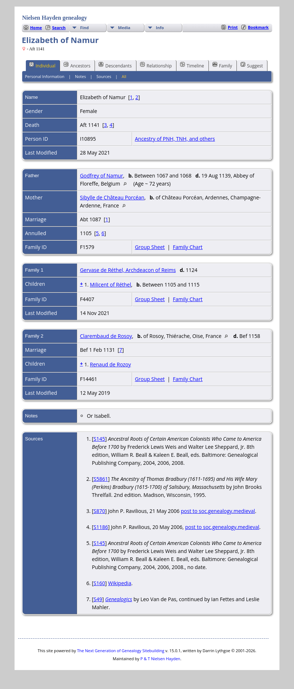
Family (222, 65)
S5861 (101, 478)
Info (160, 27)
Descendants (115, 65)
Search (58, 27)
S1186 (101, 526)
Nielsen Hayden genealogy (54, 18)
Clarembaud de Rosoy (106, 335)
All (124, 76)
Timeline (192, 65)
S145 (99, 438)
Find (84, 27)
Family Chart (188, 247)
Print (233, 27)
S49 (98, 599)
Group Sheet (150, 247)
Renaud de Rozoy (110, 364)
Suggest (252, 65)
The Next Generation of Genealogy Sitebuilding (120, 650)
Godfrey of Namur (101, 175)
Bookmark (258, 27)
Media (124, 27)
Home (36, 27)
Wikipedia (119, 583)
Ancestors (77, 65)
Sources (103, 76)
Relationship (156, 65)
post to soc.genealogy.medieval (218, 510)
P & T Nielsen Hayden (160, 658)
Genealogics (118, 599)
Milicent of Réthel (110, 284)
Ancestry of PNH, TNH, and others (175, 138)
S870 (99, 510)
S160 (99, 583)
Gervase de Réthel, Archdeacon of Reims (128, 269)
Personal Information (44, 76)
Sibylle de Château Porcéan (112, 197)
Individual (42, 65)
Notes (80, 76)
